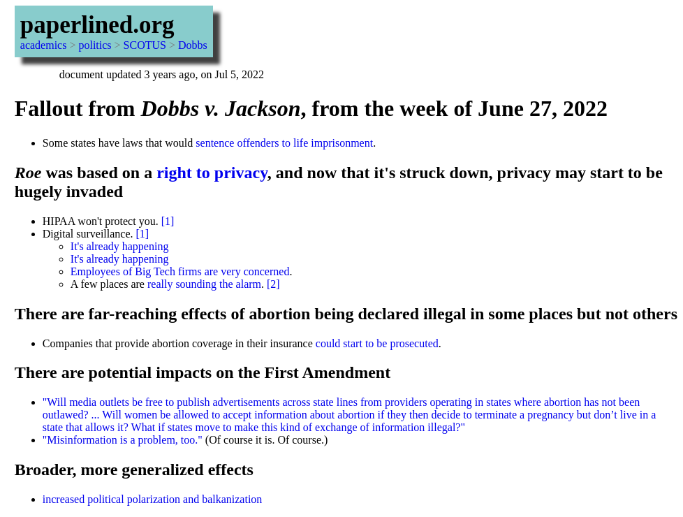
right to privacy (211, 172)
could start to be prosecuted (377, 343)
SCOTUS (145, 45)
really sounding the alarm (204, 284)
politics (94, 45)
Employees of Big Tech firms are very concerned (180, 271)
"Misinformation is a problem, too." (123, 440)
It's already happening (120, 246)
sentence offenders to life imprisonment (284, 143)
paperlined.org (97, 24)
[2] (273, 284)
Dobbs (192, 45)
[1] (168, 221)
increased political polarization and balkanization (153, 499)
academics (43, 45)
